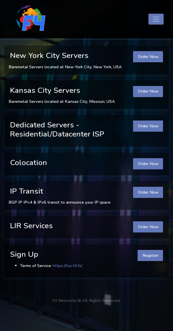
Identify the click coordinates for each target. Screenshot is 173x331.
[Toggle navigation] (156, 19)
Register (150, 255)
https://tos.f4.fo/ (68, 265)
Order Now (148, 56)
